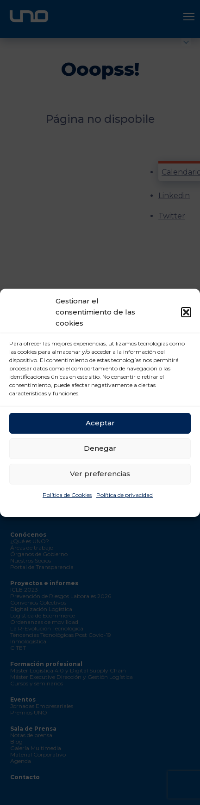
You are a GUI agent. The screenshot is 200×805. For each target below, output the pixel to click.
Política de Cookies (67, 494)
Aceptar (100, 422)
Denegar (100, 448)
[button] (186, 312)
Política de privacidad (124, 494)
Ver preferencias (100, 473)
